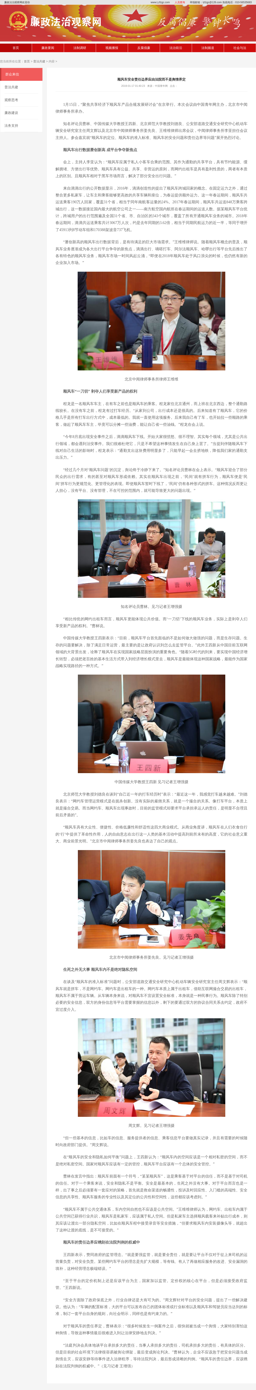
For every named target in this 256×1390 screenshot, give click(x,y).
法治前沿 (175, 48)
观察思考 (11, 100)
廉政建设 (11, 113)
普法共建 (39, 61)
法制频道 (207, 48)
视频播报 (111, 48)
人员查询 (180, 2)
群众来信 (12, 74)
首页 (16, 48)
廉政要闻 (47, 48)
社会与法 (239, 48)
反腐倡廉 (143, 48)
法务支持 (11, 125)
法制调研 (79, 48)
